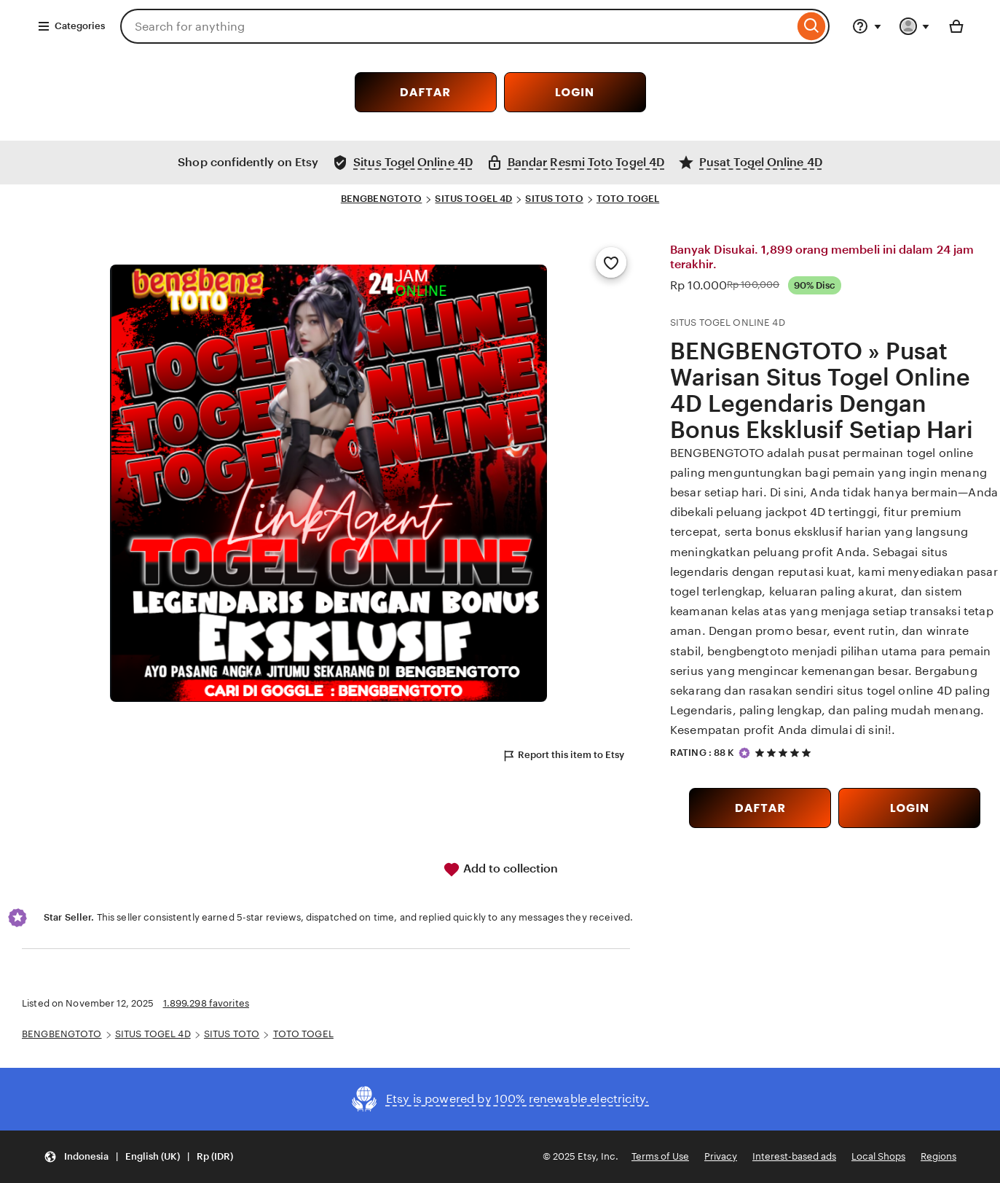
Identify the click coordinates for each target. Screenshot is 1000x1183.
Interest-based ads (794, 1156)
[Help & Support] (867, 26)
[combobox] (457, 26)
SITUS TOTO (554, 198)
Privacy (720, 1156)
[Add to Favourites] (611, 262)
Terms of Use (660, 1156)
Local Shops (878, 1156)
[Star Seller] (744, 753)
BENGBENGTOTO (381, 198)
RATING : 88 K (702, 752)
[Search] (812, 26)
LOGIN (574, 92)
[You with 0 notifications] (915, 26)
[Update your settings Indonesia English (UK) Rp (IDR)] (138, 1157)
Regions (938, 1156)
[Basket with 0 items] (956, 26)
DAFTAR (425, 92)
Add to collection (500, 869)
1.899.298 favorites (206, 1003)
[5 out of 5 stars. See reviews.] (785, 753)
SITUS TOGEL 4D (473, 198)
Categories (71, 26)
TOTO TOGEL (628, 198)
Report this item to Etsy (563, 755)
